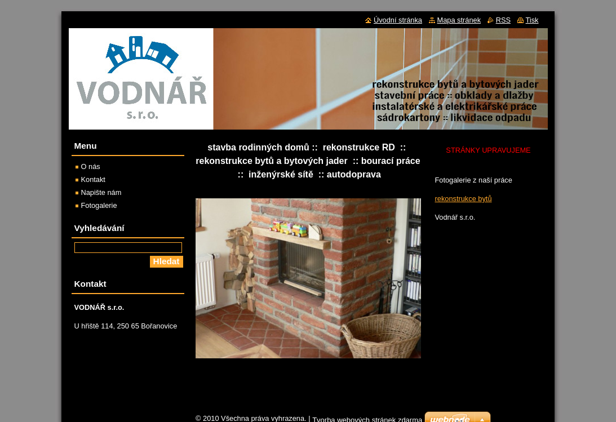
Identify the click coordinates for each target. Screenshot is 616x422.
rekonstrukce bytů (463, 198)
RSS (503, 20)
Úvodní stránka (398, 20)
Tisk (532, 20)
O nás (90, 166)
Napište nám (101, 192)
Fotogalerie (99, 205)
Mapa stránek (459, 20)
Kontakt (93, 179)
